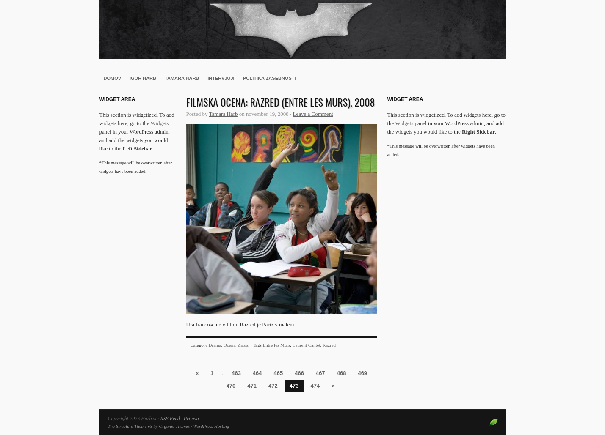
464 (257, 373)
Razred (329, 344)
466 (299, 373)
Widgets (160, 123)
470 (231, 386)
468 (341, 373)
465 (278, 373)
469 (362, 373)
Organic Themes (174, 426)
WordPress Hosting (211, 426)
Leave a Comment (313, 114)
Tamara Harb (182, 78)
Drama (215, 344)
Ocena (229, 344)
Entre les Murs (276, 344)
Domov (113, 78)
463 (236, 373)
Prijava (191, 418)
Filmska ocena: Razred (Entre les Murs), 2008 (280, 101)
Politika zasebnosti (269, 78)
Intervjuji (220, 78)
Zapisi (244, 344)
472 (273, 386)
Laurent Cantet (306, 344)
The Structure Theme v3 (130, 426)
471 (252, 386)
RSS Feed (170, 418)
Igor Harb (143, 78)
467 (320, 373)
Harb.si (302, 29)
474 (315, 386)
